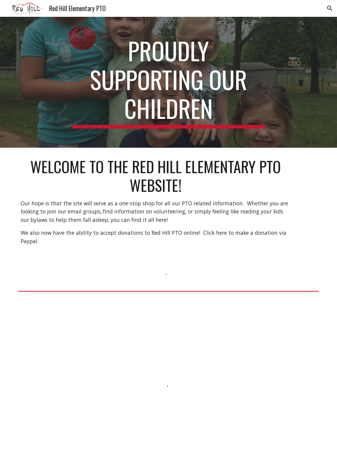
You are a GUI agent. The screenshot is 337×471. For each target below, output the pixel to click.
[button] (330, 8)
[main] (168, 82)
